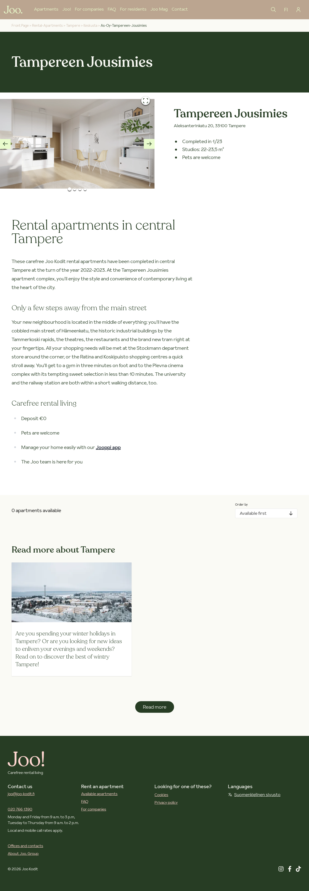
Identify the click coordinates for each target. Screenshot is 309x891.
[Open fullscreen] (145, 100)
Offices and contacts (25, 845)
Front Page (20, 25)
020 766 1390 (20, 809)
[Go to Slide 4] (85, 189)
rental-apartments (47, 25)
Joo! (66, 9)
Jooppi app (108, 447)
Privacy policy (166, 802)
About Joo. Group (23, 853)
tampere (73, 25)
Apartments (46, 9)
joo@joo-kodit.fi (21, 793)
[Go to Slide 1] (69, 189)
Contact (180, 9)
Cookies (161, 794)
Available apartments (99, 793)
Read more (154, 707)
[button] (77, 143)
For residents (133, 9)
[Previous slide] (5, 144)
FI (286, 9)
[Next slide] (149, 144)
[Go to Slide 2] (74, 189)
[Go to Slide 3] (79, 189)
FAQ (112, 9)
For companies (89, 9)
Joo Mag (159, 9)
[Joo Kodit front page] (13, 9)
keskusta (90, 25)
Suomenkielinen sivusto (254, 795)
